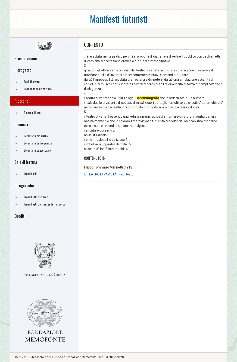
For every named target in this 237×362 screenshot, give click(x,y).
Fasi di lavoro (32, 81)
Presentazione (26, 58)
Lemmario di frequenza (38, 143)
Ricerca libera (32, 112)
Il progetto (23, 70)
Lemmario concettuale (37, 150)
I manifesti (30, 173)
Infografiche (24, 185)
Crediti (20, 216)
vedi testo (126, 174)
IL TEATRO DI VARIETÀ (100, 174)
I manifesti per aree (36, 196)
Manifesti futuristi (119, 18)
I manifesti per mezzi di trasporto (44, 204)
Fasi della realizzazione (38, 88)
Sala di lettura (26, 162)
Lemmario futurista (36, 135)
